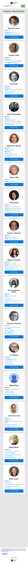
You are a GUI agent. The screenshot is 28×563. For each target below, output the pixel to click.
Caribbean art (8, 336)
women (9, 465)
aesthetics (9, 166)
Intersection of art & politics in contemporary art (12, 139)
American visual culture (13, 234)
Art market (7, 238)
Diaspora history (12, 35)
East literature (10, 399)
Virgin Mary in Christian (12, 535)
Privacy (24, 550)
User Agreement (5, 551)
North (9, 370)
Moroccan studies (9, 372)
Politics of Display (9, 304)
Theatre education (10, 400)
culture (8, 170)
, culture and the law (11, 470)
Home (20, 550)
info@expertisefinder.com (12, 550)
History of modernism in (13, 137)
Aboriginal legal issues (11, 471)
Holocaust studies (9, 105)
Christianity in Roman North (13, 533)
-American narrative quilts (13, 102)
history (9, 34)
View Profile (14, 43)
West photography (11, 70)
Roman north (10, 500)
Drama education (9, 404)
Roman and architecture (12, 498)
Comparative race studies (11, 437)
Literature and (9, 433)
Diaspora (10, 135)
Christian (8, 531)
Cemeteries (8, 536)
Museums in (9, 368)
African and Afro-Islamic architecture (11, 172)
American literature (12, 432)
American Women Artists (11, 302)
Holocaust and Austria (10, 103)
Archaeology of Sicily (10, 504)
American (10, 200)
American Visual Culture (13, 301)
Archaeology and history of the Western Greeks (13, 502)
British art (7, 334)
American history (12, 233)
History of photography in (13, 69)
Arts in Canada (8, 402)
